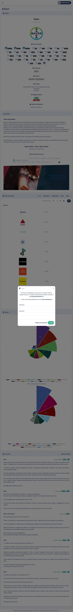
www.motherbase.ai (47, 299)
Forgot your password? (41, 322)
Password (21, 311)
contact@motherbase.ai (37, 296)
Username (21, 305)
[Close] (53, 288)
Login (51, 323)
